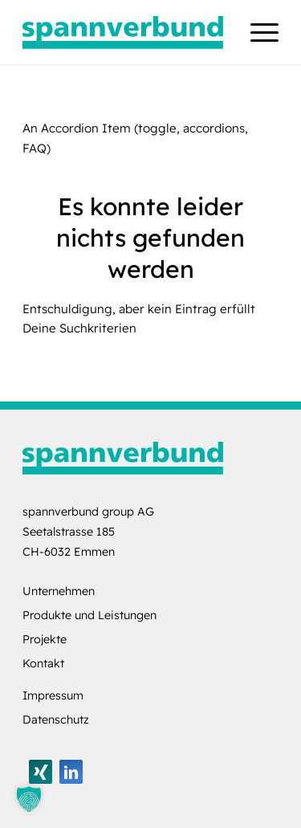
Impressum (52, 695)
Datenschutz (55, 719)
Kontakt (43, 663)
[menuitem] (256, 32)
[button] (29, 799)
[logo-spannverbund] (124, 32)
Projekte (44, 639)
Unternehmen (58, 591)
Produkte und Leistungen (89, 615)
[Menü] (256, 32)
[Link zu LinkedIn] (71, 772)
